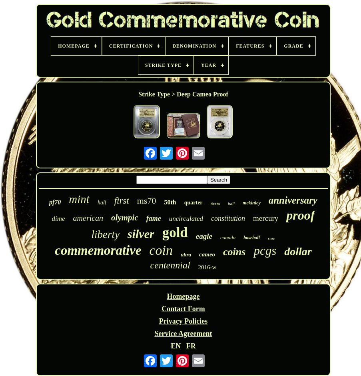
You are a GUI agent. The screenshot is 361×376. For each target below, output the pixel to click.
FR (191, 346)
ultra (186, 255)
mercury (265, 218)
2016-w (207, 267)
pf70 (55, 202)
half (102, 203)
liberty (105, 234)
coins (234, 252)
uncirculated (186, 218)
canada (227, 237)
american (88, 218)
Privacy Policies (183, 321)
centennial (170, 265)
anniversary (293, 200)
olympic (124, 217)
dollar (297, 251)
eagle (204, 236)
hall (231, 203)
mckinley (252, 203)
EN (176, 346)
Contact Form (183, 309)
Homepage (183, 296)
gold (175, 232)
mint (79, 199)
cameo (207, 254)
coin (161, 250)
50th (170, 202)
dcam (215, 204)
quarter (193, 203)
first (121, 201)
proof (300, 215)
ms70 (146, 201)
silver (141, 233)
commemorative (98, 250)
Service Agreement (183, 334)
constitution (228, 218)
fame (153, 218)
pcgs (264, 251)
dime (58, 218)
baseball (251, 237)
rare (271, 238)
